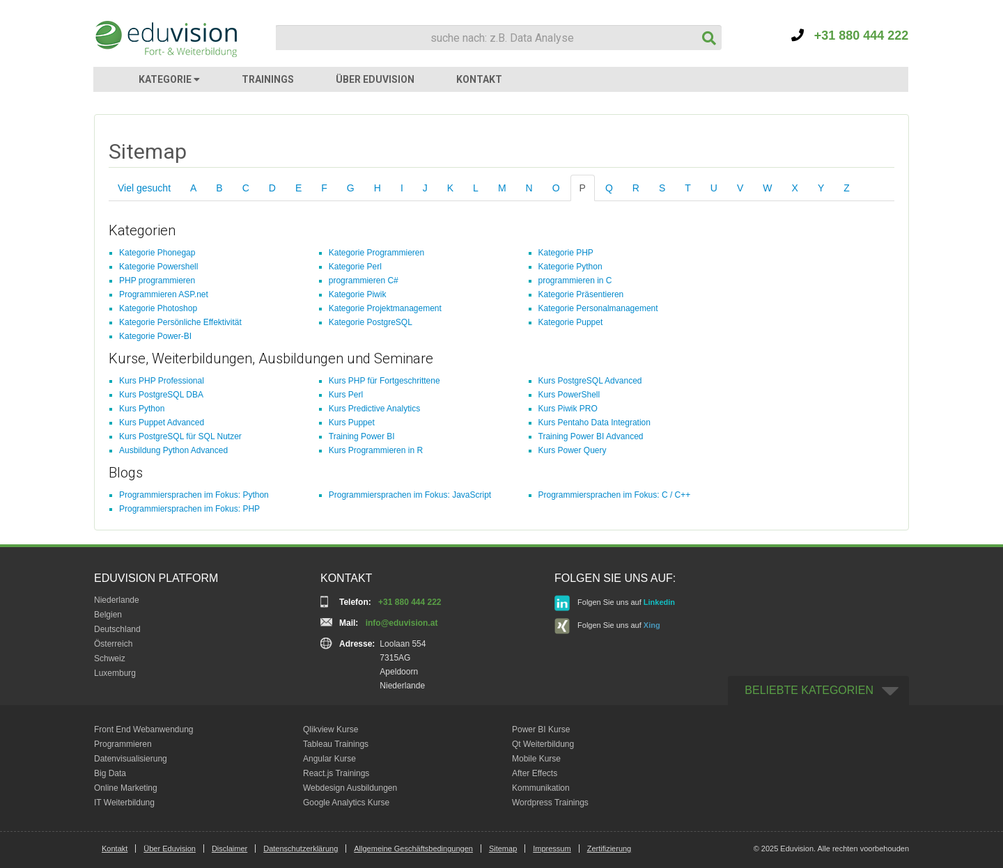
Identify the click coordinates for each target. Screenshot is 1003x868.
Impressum (551, 848)
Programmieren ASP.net (163, 294)
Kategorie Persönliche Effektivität (180, 322)
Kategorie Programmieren (376, 253)
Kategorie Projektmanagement (385, 308)
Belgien (108, 615)
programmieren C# (363, 280)
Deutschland (117, 629)
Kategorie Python (570, 266)
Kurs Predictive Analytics (374, 408)
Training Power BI (362, 436)
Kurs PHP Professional (161, 381)
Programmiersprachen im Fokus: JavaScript (410, 495)
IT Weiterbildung (124, 802)
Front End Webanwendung (144, 729)
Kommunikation (541, 788)
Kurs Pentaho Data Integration (594, 422)
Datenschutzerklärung (300, 848)
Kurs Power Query (572, 450)
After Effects (534, 773)
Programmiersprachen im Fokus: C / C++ (614, 495)
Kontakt (114, 848)
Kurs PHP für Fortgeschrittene (384, 381)
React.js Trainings (336, 773)
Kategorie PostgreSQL (370, 322)
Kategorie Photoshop (158, 308)
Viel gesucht (144, 188)
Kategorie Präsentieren (581, 294)
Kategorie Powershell (158, 266)
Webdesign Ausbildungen (350, 788)
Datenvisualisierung (130, 759)
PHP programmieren (157, 280)
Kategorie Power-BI (155, 336)
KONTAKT (479, 79)
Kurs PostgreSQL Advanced (590, 381)
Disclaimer (229, 848)
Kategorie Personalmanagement (598, 308)
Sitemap (503, 848)
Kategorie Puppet (570, 322)
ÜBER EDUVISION (375, 79)
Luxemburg (115, 673)
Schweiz (109, 658)
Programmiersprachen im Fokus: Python (194, 495)
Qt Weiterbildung (543, 744)
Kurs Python (141, 408)
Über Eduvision (169, 848)
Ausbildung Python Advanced (173, 450)
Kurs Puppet (352, 422)
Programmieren (123, 744)
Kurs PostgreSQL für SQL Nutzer (180, 436)
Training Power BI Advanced (591, 436)
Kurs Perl (346, 395)
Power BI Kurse (541, 729)
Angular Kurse (329, 759)
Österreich (113, 644)
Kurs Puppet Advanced (161, 422)
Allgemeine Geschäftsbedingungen (413, 848)
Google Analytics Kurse (346, 802)
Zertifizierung (609, 848)
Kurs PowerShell (569, 395)
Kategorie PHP (565, 253)
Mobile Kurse (536, 759)
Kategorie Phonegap (157, 253)
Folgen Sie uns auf (614, 603)
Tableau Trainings (335, 744)
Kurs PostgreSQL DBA (161, 395)
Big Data (110, 773)
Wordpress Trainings (550, 802)
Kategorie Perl (355, 266)
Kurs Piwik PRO (568, 408)
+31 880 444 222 (850, 35)
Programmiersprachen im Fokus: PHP (189, 509)
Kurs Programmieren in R (376, 450)
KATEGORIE (169, 79)
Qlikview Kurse (330, 729)
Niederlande (116, 600)
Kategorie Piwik (358, 294)
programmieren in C (575, 280)
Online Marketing (125, 788)
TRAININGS (268, 79)
